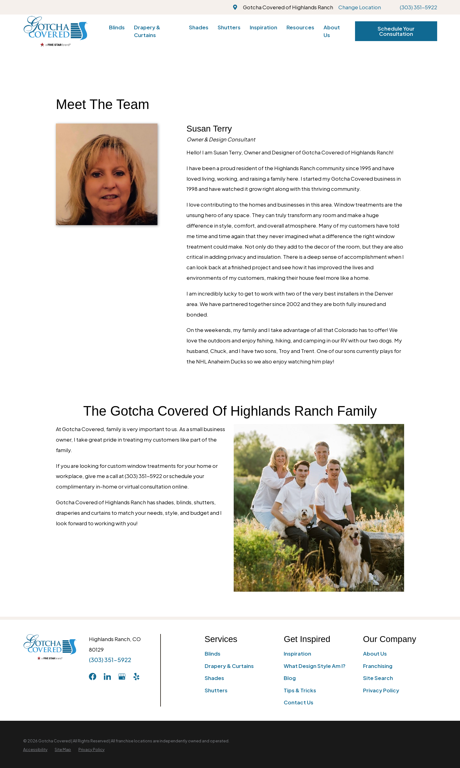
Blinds (212, 653)
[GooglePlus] (122, 676)
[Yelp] (136, 676)
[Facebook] (92, 676)
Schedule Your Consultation (396, 31)
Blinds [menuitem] (117, 27)
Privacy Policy (381, 690)
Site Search (378, 677)
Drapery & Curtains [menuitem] (147, 31)
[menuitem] (35, 749)
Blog (290, 677)
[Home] (55, 31)
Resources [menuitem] (300, 27)
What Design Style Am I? (314, 665)
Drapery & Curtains (229, 665)
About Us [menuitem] (332, 31)
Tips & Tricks (300, 690)
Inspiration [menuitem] (263, 27)
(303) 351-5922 (418, 7)
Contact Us (298, 702)
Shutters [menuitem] (229, 27)
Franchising (377, 665)
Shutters (216, 690)
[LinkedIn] (107, 676)
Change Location (359, 7)
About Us (375, 653)
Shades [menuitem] (198, 27)
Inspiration (297, 653)
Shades (214, 677)
